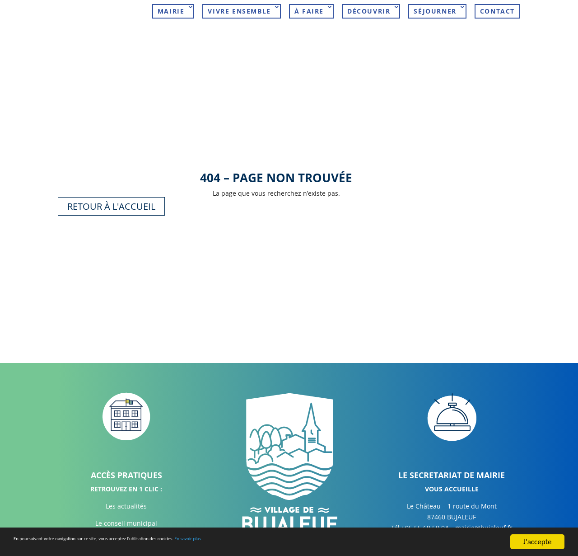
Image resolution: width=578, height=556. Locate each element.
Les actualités (126, 500)
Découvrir (368, 11)
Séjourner (435, 11)
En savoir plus (291, 543)
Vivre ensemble (239, 11)
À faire (309, 11)
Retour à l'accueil (111, 200)
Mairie (171, 11)
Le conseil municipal (126, 517)
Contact (497, 11)
